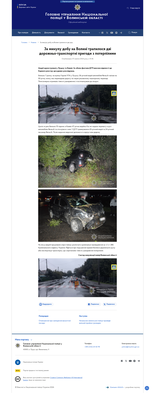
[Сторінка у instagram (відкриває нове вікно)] (116, 32)
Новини (33, 42)
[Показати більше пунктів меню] (99, 32)
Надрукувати (47, 304)
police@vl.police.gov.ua (130, 347)
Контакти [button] (86, 33)
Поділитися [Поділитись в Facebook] (95, 304)
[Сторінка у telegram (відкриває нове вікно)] (121, 32)
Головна (24, 42)
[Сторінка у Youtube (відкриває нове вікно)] (111, 32)
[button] (24, 339)
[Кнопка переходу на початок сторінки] (147, 388)
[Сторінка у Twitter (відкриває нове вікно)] (107, 32)
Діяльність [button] (36, 33)
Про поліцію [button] (23, 33)
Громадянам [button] (73, 33)
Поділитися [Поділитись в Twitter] (111, 304)
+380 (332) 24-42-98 (92, 347)
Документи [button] (49, 33)
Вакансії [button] (61, 33)
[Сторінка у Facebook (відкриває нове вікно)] (102, 32)
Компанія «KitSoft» (117, 387)
